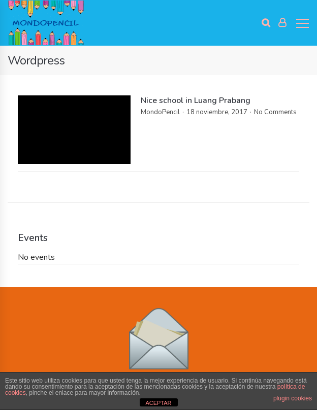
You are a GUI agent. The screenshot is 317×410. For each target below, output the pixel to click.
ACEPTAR (158, 403)
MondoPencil (160, 112)
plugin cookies (292, 398)
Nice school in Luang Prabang (195, 100)
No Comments (275, 112)
